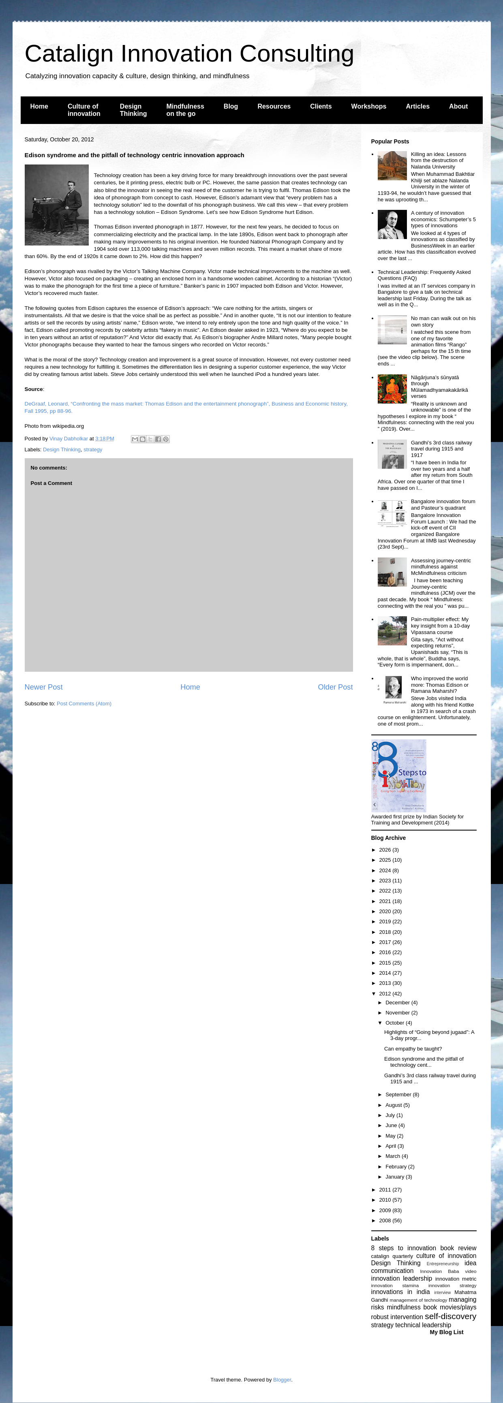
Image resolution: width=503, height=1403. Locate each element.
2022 (386, 891)
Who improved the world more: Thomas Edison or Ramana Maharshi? (440, 684)
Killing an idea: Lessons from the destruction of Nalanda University (439, 160)
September (399, 1094)
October (395, 1023)
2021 (386, 901)
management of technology (418, 1300)
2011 (386, 1190)
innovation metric (456, 1279)
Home (39, 106)
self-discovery (450, 1316)
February (396, 1167)
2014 (386, 973)
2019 (386, 921)
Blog (231, 106)
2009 (386, 1210)
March (393, 1156)
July (390, 1115)
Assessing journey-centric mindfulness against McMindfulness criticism (441, 566)
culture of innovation (446, 1255)
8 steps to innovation (404, 1248)
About (458, 106)
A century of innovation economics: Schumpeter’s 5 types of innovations (443, 219)
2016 (386, 952)
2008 (386, 1220)
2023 (386, 881)
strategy (92, 449)
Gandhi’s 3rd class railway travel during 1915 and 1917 (441, 449)
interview (442, 1292)
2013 (386, 983)
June (391, 1125)
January (395, 1177)
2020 (386, 911)
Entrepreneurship (443, 1264)
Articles (418, 106)
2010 (386, 1200)
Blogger (282, 1380)
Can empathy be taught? (413, 1049)
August (394, 1105)
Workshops (369, 106)
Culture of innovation (84, 110)
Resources (274, 106)
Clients (321, 106)
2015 (386, 963)
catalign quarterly (392, 1256)
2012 (386, 994)
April (391, 1146)
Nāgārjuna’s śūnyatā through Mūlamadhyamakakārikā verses (439, 386)
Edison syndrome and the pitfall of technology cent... (424, 1062)
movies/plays (458, 1307)
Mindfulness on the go (185, 110)
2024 (386, 870)
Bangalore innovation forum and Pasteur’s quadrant (443, 504)
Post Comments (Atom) (84, 703)
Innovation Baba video (448, 1271)
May (391, 1136)
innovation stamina (395, 1285)
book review (458, 1248)
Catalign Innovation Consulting (190, 53)
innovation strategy (452, 1285)
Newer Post (44, 687)
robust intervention (397, 1316)
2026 (386, 850)
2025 (386, 860)
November (398, 1013)
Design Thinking (133, 110)
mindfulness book (412, 1307)
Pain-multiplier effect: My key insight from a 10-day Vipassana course (440, 625)
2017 (386, 942)
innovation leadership (401, 1278)
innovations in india (400, 1291)
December (398, 1002)
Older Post (335, 687)
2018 (386, 932)
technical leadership (423, 1325)
